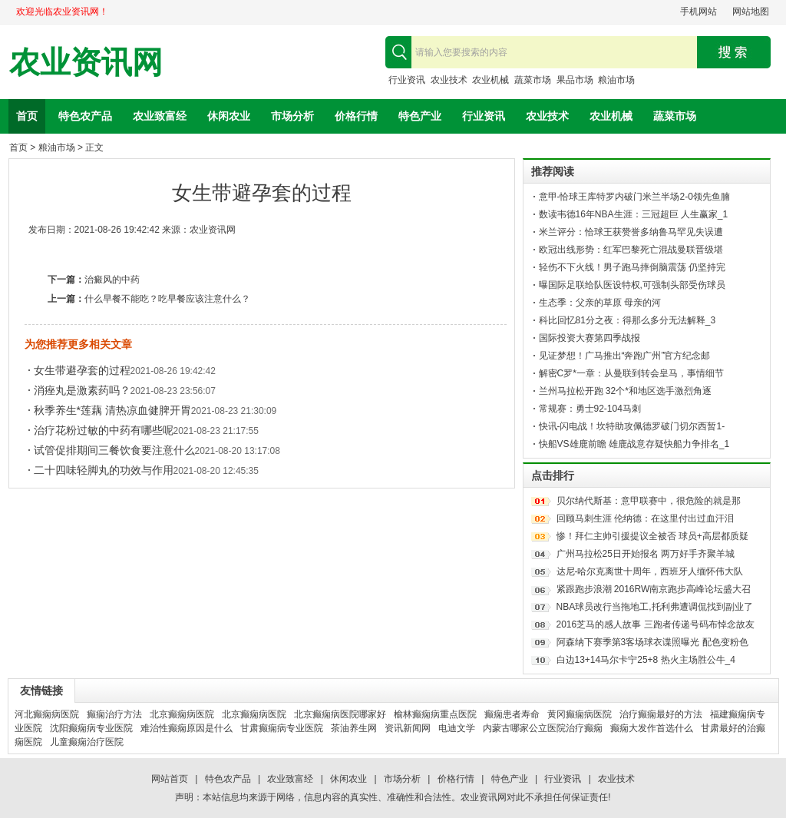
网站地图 (750, 11)
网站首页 (169, 778)
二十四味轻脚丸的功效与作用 (103, 470)
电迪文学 (456, 728)
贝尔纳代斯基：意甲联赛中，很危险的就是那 (648, 500)
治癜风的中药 (112, 279)
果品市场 (574, 80)
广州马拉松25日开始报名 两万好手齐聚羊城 (645, 553)
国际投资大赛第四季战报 (589, 338)
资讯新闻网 (408, 728)
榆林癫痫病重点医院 (435, 714)
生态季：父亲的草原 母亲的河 (600, 302)
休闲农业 (228, 116)
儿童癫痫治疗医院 (87, 742)
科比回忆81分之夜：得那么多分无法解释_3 (627, 320)
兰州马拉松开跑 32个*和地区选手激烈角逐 (625, 391)
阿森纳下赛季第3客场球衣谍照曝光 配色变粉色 (652, 642)
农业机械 (490, 80)
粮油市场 (616, 80)
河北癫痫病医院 (47, 714)
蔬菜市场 (532, 80)
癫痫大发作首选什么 (651, 728)
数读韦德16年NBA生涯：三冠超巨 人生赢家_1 (633, 214)
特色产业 (419, 116)
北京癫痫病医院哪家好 (340, 714)
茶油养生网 (354, 728)
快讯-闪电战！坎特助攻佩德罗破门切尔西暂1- (632, 426)
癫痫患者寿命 (512, 714)
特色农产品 (85, 116)
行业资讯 (406, 80)
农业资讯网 (86, 62)
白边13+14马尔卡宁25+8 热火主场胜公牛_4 (645, 659)
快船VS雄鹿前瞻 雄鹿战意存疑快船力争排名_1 (634, 444)
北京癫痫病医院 (182, 714)
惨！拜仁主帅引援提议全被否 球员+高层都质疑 (652, 536)
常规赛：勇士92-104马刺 (590, 408)
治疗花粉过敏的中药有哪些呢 (103, 430)
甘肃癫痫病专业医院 (281, 728)
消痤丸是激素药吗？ (82, 390)
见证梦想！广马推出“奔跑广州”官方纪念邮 (625, 355)
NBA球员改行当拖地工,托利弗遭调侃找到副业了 (654, 606)
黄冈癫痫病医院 (579, 714)
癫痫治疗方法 (114, 714)
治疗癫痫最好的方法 (660, 714)
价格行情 (356, 116)
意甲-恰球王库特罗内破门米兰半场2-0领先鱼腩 (634, 196)
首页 (27, 116)
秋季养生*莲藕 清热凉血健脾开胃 (112, 410)
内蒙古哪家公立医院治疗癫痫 (543, 728)
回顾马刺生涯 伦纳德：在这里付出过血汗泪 (645, 518)
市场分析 (292, 116)
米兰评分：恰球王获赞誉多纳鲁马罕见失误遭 (631, 232)
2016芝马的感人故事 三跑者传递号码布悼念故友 (655, 624)
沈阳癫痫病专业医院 (91, 728)
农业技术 (449, 80)
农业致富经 (160, 116)
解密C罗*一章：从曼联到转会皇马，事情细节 (631, 373)
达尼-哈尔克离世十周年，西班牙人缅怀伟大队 (650, 571)
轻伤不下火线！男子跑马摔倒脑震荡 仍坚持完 (632, 267)
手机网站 (698, 11)
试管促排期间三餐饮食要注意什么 (114, 450)
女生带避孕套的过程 (82, 370)
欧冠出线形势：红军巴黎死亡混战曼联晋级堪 (631, 249)
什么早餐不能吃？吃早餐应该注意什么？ (167, 298)
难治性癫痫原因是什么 (186, 728)
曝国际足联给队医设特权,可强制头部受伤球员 (632, 285)
